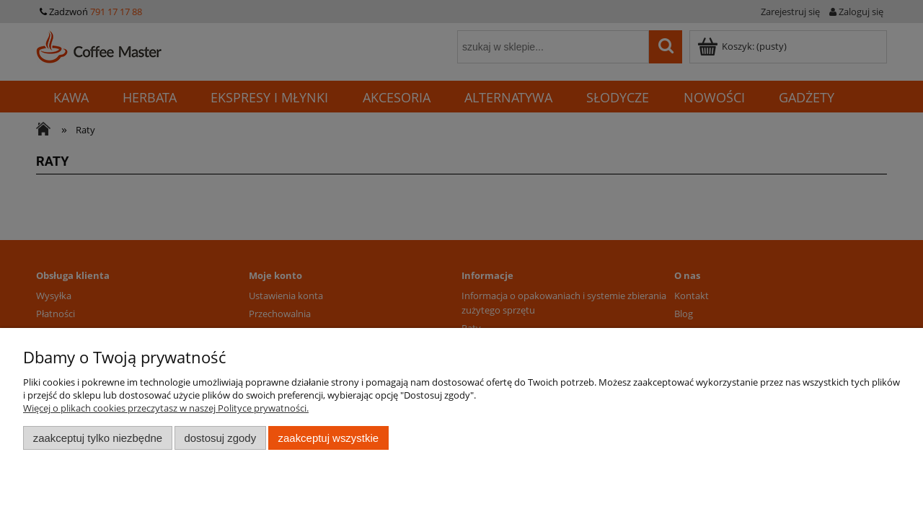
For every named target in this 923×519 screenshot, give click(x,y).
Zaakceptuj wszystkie (328, 438)
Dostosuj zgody (220, 438)
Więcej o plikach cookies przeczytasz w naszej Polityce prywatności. (166, 408)
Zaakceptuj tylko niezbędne (97, 438)
